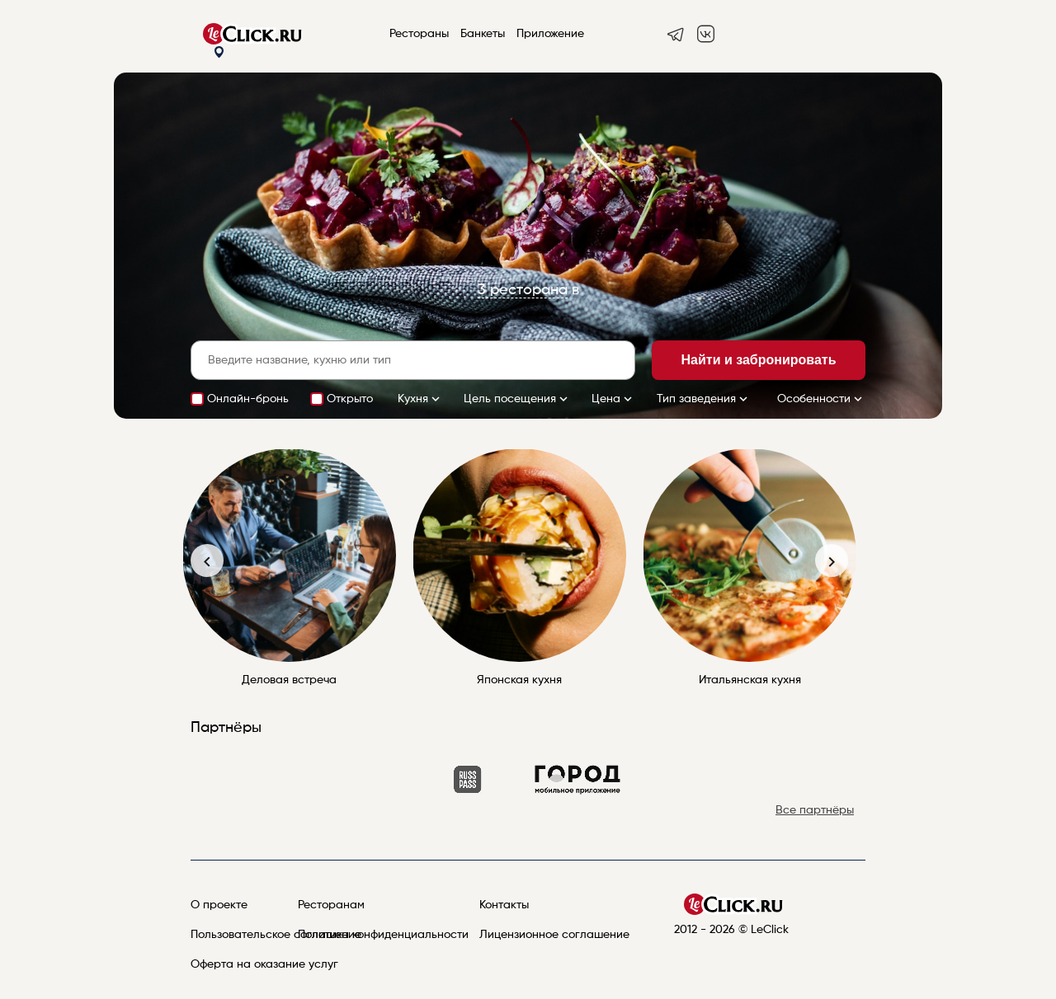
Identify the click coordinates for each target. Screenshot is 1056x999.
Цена (613, 399)
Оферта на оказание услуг (264, 964)
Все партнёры (815, 810)
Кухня (420, 399)
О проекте (219, 905)
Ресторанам (331, 905)
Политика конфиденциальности (383, 934)
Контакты (504, 905)
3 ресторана (523, 290)
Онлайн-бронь (248, 399)
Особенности (821, 399)
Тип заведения (704, 399)
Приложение (550, 34)
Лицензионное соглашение (554, 934)
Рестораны (419, 34)
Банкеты (482, 34)
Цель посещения (517, 399)
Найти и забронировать (759, 360)
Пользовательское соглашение (276, 934)
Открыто (350, 399)
